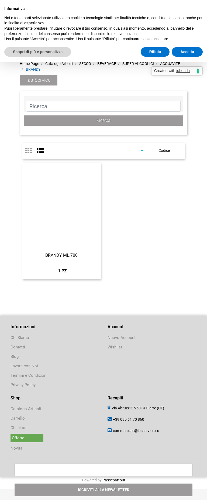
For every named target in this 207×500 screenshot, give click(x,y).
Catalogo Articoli (59, 63)
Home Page (29, 63)
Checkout (19, 427)
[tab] (31, 151)
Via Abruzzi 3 (138, 408)
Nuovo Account (122, 337)
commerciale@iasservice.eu (136, 431)
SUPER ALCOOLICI (138, 63)
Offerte (18, 438)
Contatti (18, 347)
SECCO (85, 63)
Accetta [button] (187, 52)
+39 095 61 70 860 (128, 419)
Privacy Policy (23, 384)
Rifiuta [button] (155, 52)
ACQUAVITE (170, 63)
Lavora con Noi (24, 366)
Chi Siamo (20, 337)
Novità (16, 448)
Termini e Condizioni (29, 375)
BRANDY (33, 69)
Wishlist (115, 347)
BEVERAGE (106, 63)
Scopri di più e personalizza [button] (38, 52)
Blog (15, 356)
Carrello (18, 418)
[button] (104, 120)
